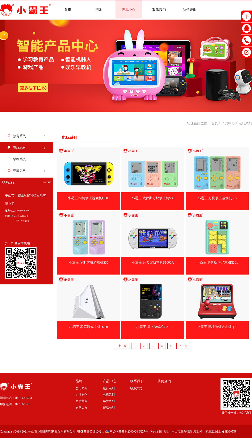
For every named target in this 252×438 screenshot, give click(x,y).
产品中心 (228, 123)
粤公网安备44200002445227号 (129, 431)
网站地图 (155, 431)
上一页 (122, 346)
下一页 (183, 346)
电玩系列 (245, 123)
